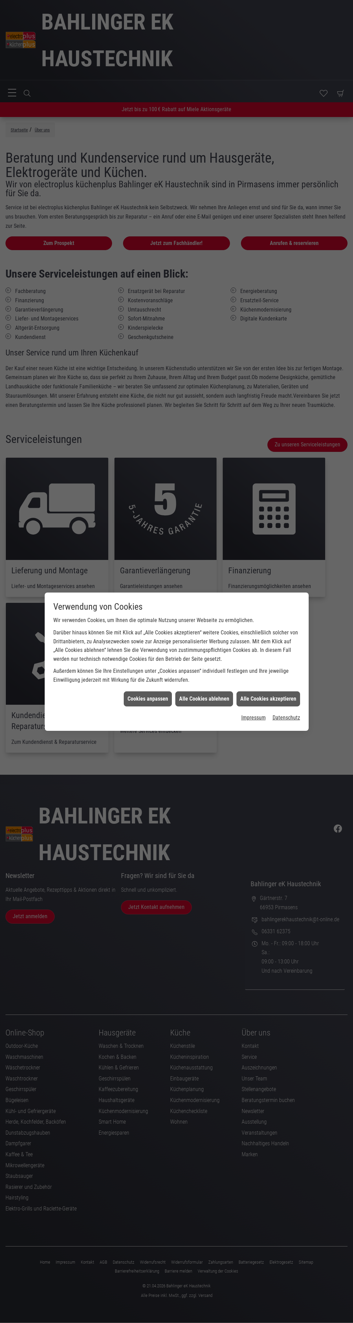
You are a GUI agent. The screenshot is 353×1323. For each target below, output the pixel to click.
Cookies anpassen (148, 592)
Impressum (253, 611)
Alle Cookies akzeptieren (268, 592)
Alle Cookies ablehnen (204, 592)
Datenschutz (286, 611)
